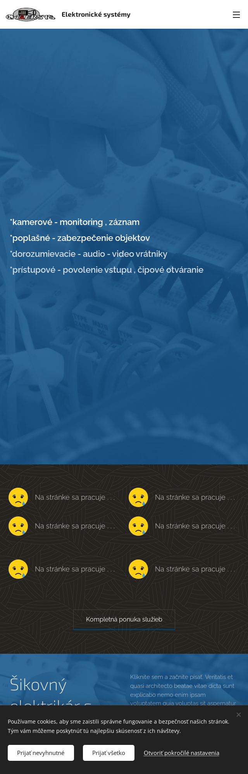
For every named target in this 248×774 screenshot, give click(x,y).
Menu (236, 14)
